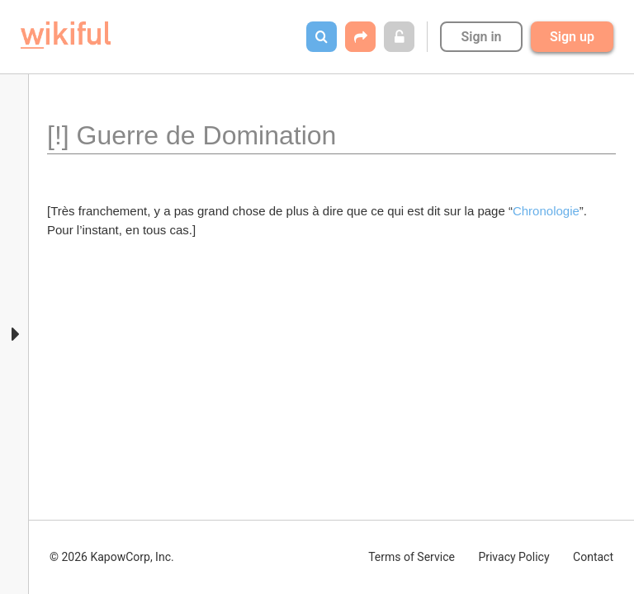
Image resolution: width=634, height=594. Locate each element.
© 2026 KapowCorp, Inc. (112, 556)
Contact (593, 556)
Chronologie (546, 211)
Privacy (513, 556)
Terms (411, 556)
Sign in (481, 37)
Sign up (572, 37)
